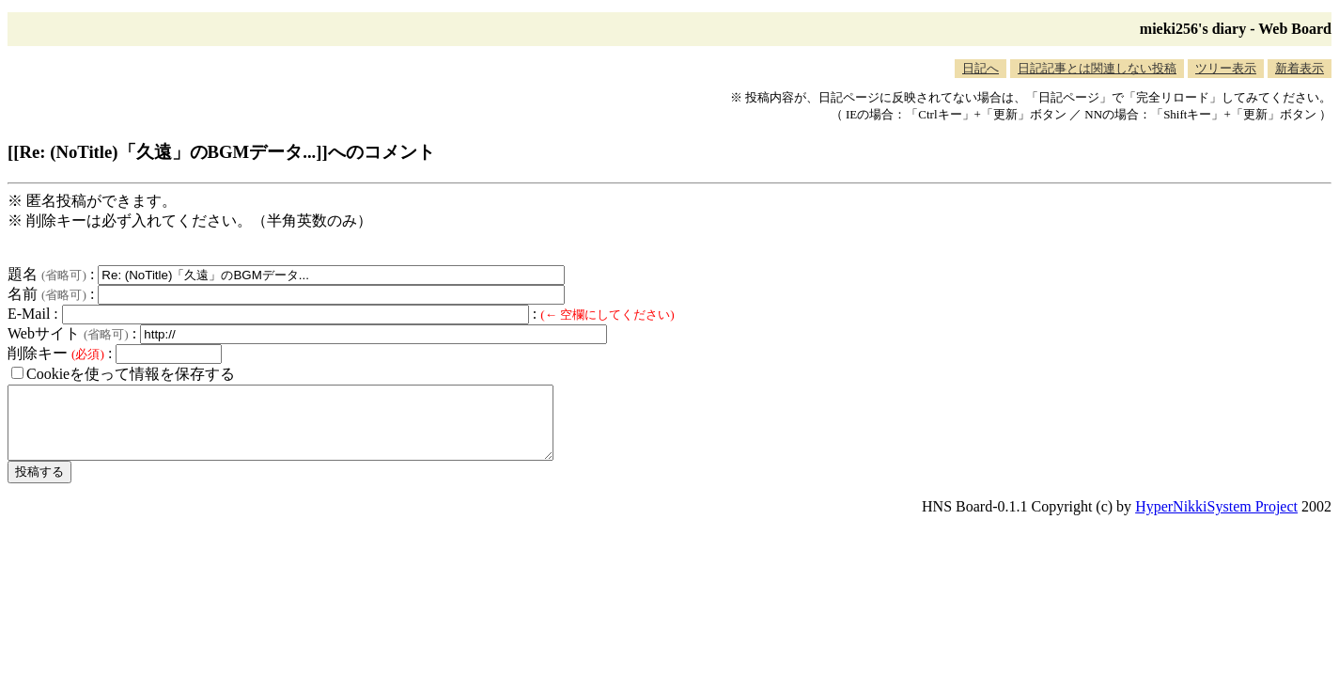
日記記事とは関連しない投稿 (1097, 68)
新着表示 (1299, 68)
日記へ (980, 68)
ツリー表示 (1225, 68)
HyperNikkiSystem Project (1216, 520)
